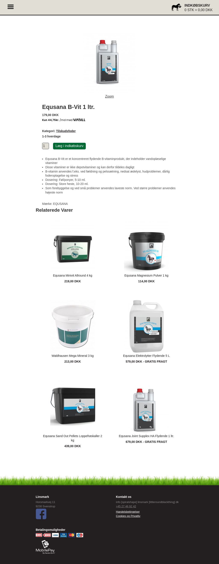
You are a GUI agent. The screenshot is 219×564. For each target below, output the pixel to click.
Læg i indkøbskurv (69, 146)
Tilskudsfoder (66, 131)
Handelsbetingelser (128, 511)
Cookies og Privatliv (128, 516)
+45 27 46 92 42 (126, 506)
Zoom (109, 96)
